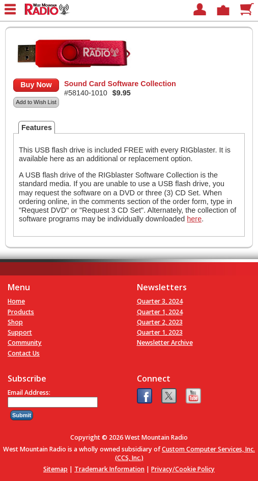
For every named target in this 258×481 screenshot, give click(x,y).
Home (16, 301)
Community (25, 342)
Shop (15, 322)
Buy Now (36, 85)
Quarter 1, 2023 (160, 332)
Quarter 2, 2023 (160, 322)
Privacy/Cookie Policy (183, 469)
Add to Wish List (36, 102)
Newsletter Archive (165, 342)
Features (36, 127)
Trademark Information (109, 469)
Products (21, 312)
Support (20, 332)
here (194, 219)
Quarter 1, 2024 (160, 312)
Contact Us (24, 353)
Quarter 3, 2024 (160, 301)
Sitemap (55, 469)
